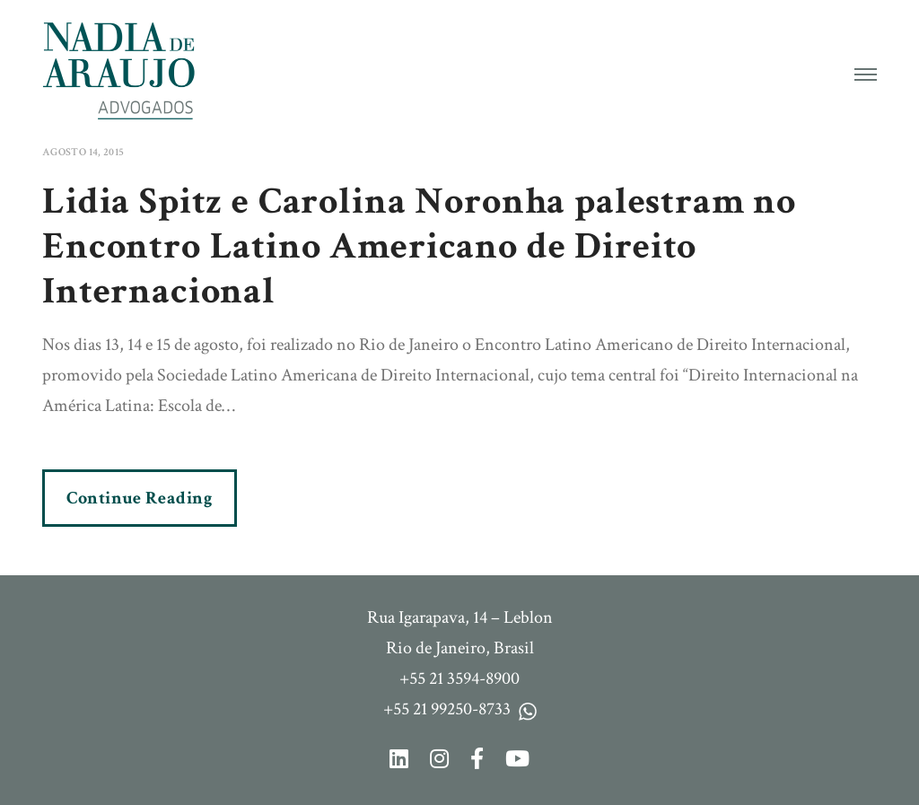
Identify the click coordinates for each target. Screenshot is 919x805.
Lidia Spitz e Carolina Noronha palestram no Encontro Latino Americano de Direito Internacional (419, 247)
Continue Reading (139, 498)
